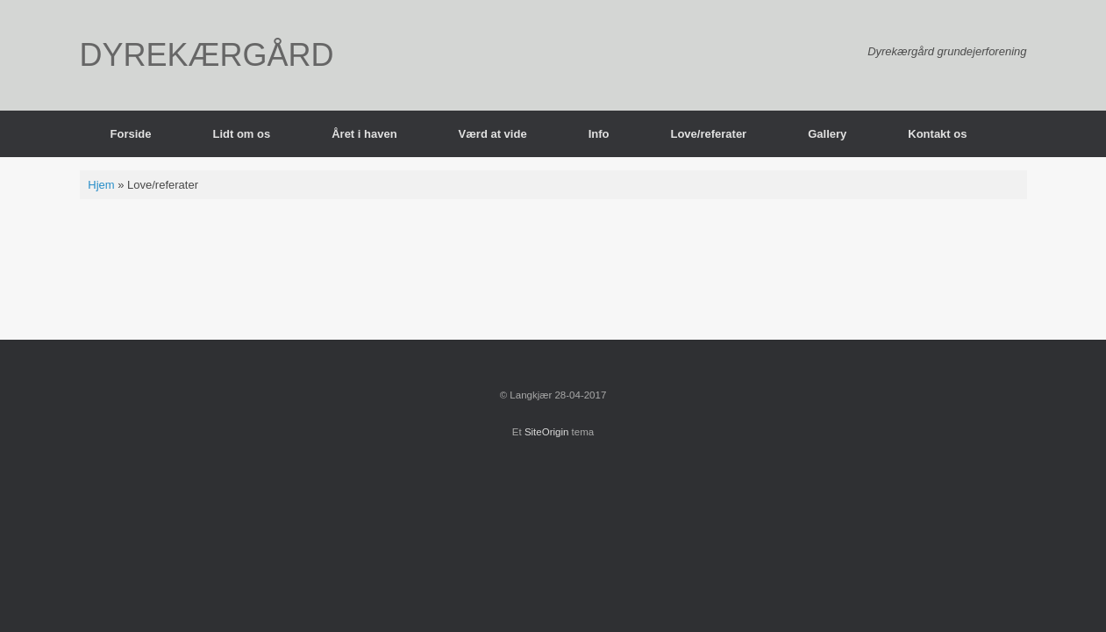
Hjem (101, 184)
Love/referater (708, 133)
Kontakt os (937, 133)
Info (599, 133)
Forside (131, 133)
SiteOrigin (546, 432)
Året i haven (364, 133)
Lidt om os (241, 133)
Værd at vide (493, 133)
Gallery (827, 133)
